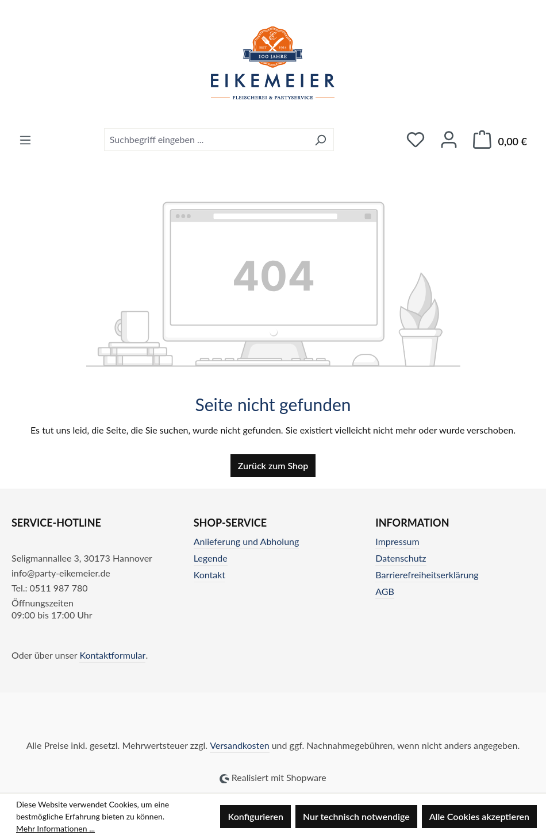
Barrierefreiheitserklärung (426, 574)
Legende (211, 557)
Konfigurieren (255, 816)
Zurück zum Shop (273, 465)
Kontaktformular (112, 654)
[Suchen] (320, 139)
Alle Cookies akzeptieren (479, 816)
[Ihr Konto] (449, 139)
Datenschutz (400, 557)
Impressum (397, 541)
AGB (384, 591)
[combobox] (205, 139)
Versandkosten (239, 745)
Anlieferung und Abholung (246, 541)
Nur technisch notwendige (356, 816)
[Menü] (25, 139)
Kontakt (209, 574)
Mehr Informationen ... (55, 828)
